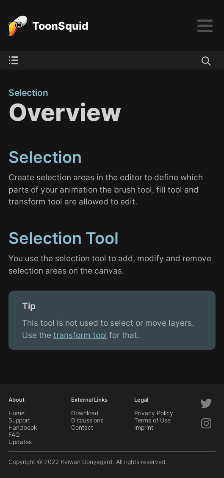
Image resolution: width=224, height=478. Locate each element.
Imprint (143, 427)
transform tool (80, 335)
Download (85, 413)
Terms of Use (152, 420)
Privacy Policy (153, 413)
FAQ (14, 434)
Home (16, 413)
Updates (20, 441)
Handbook (22, 427)
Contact (82, 427)
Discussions (87, 420)
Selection (28, 92)
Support (19, 420)
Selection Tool (63, 238)
